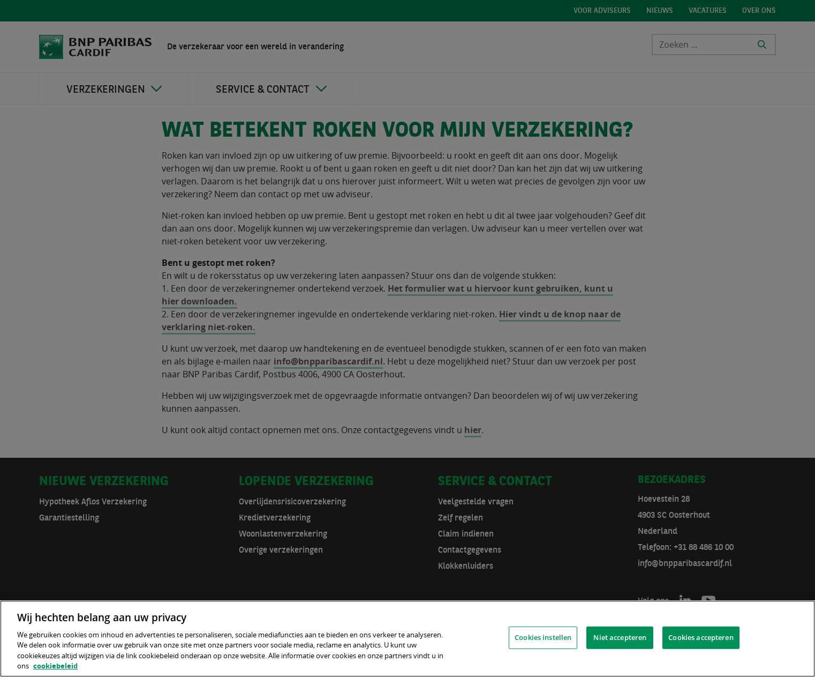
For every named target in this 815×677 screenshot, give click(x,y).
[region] (407, 638)
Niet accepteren (619, 637)
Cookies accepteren (700, 637)
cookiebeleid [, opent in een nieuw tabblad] (55, 666)
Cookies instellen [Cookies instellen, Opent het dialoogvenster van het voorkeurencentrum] (543, 637)
